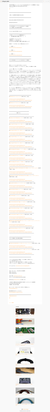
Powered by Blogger (25, 409)
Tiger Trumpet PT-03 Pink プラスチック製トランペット (17, 130)
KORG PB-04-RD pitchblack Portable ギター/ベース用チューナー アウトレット (21, 249)
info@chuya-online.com (17, 279)
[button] (9, 8)
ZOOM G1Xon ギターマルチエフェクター (15, 96)
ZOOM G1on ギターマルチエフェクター (15, 102)
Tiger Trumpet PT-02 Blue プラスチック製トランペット (17, 136)
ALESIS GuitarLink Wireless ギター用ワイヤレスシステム (18, 228)
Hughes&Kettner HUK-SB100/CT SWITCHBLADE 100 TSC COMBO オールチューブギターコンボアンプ (24, 175)
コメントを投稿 (11, 302)
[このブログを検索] (45, 1)
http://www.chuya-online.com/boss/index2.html (15, 51)
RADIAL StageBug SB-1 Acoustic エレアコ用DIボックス (17, 161)
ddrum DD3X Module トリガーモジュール (15, 195)
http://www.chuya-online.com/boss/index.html (15, 47)
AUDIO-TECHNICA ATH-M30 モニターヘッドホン (16, 189)
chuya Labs (5, 1)
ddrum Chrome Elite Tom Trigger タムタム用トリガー (17, 214)
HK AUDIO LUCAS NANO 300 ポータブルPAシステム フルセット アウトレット (21, 243)
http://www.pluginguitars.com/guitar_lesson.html (15, 292)
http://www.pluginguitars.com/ (13, 288)
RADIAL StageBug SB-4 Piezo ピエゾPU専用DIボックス (17, 155)
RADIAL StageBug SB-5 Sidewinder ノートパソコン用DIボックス (19, 149)
